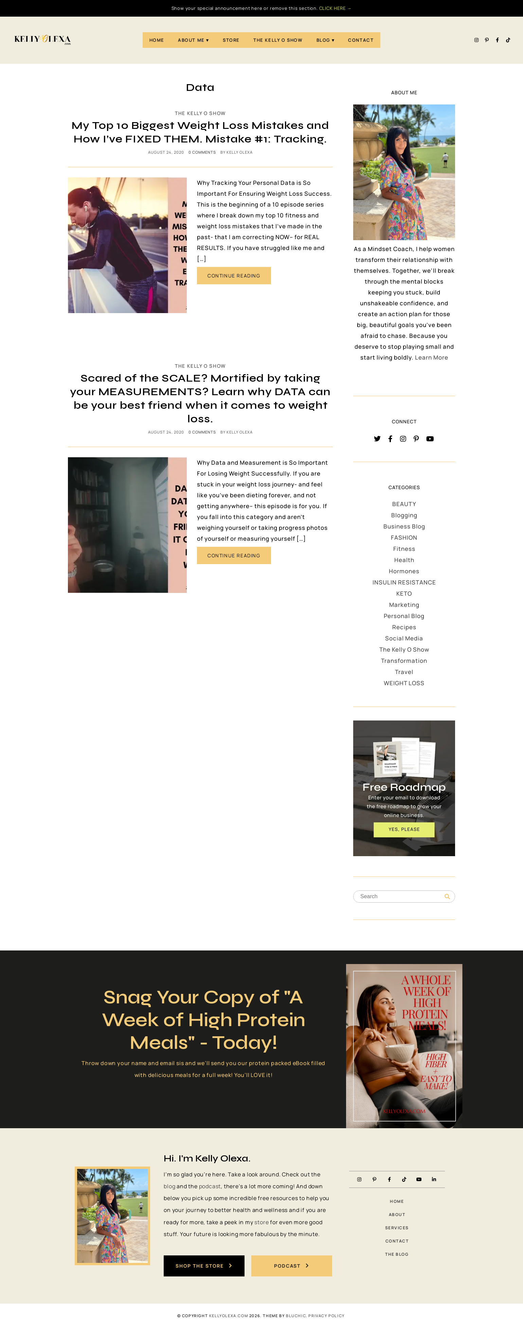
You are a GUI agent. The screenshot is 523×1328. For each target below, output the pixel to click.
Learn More (431, 357)
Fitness (404, 549)
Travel (404, 672)
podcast (210, 1186)
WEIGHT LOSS (404, 683)
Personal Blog (404, 616)
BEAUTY (404, 504)
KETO (404, 593)
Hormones (404, 571)
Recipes (404, 627)
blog (169, 1186)
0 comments (202, 152)
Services (397, 1228)
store (261, 1222)
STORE (231, 40)
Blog (323, 40)
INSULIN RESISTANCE (404, 582)
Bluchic (296, 1315)
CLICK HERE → (335, 8)
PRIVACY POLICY (326, 1315)
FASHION (404, 537)
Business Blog (404, 526)
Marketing (404, 605)
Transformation (404, 661)
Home (156, 40)
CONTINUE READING (234, 275)
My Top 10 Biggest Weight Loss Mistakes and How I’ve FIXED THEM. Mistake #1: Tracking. (200, 132)
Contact (361, 40)
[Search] (447, 897)
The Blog (397, 1254)
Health (404, 560)
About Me (191, 40)
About (397, 1214)
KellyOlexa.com (228, 1315)
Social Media (404, 638)
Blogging (404, 515)
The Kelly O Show (278, 40)
